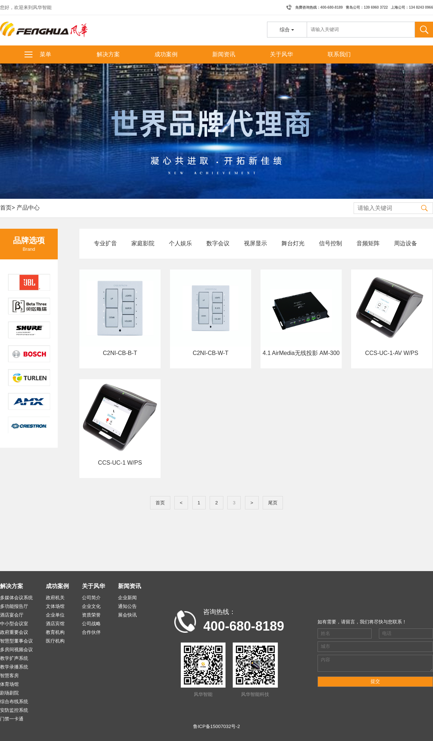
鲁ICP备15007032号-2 (216, 726)
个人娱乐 (180, 243)
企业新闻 (127, 597)
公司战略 (91, 623)
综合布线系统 (14, 701)
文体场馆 (55, 606)
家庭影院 (142, 243)
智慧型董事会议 (16, 641)
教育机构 (55, 632)
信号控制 (330, 243)
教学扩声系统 (14, 658)
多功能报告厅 (14, 606)
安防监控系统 (14, 710)
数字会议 (217, 243)
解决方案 (108, 54)
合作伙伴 (91, 632)
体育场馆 (9, 684)
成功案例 (166, 54)
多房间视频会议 (16, 649)
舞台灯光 (293, 243)
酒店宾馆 (55, 623)
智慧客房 (9, 675)
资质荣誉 (91, 615)
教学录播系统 (14, 667)
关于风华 (281, 54)
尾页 (272, 502)
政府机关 (55, 597)
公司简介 (91, 597)
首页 (6, 208)
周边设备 (405, 243)
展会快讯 (127, 615)
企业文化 (91, 606)
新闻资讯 (223, 54)
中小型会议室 (14, 623)
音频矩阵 (368, 243)
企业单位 (55, 615)
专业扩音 (105, 243)
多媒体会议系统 (16, 597)
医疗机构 (55, 641)
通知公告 (127, 606)
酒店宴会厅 (11, 615)
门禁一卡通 (11, 719)
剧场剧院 (9, 693)
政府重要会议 (14, 632)
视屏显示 (255, 243)
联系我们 (339, 54)
